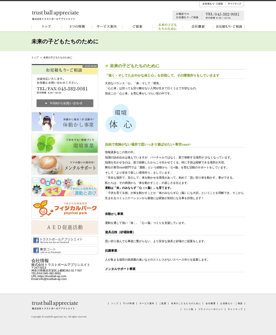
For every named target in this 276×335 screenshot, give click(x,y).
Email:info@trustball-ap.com (49, 279)
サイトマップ (235, 309)
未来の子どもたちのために (168, 26)
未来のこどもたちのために (186, 303)
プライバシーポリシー (210, 309)
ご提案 (138, 26)
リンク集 (189, 309)
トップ (46, 26)
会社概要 (199, 26)
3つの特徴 (77, 26)
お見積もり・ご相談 (229, 26)
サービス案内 (107, 26)
